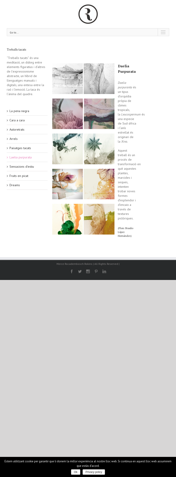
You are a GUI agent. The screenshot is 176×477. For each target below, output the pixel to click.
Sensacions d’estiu (22, 166)
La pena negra (19, 111)
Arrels (14, 139)
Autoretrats (17, 129)
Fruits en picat (19, 176)
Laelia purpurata (21, 157)
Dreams (15, 185)
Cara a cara (17, 120)
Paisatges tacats (20, 148)
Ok (75, 472)
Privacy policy (94, 472)
